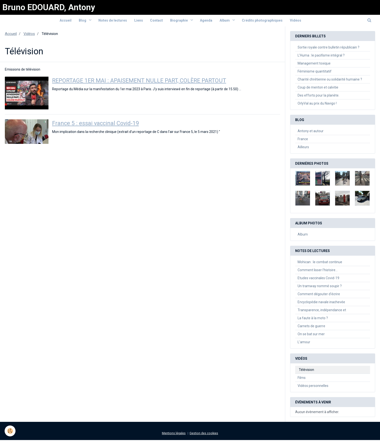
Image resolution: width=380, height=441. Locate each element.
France (303, 140)
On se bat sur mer (311, 335)
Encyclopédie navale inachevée (321, 303)
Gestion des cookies (204, 434)
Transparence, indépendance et (322, 311)
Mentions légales (174, 434)
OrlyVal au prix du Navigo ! (317, 104)
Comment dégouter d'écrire (319, 295)
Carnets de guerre (311, 327)
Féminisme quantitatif (315, 72)
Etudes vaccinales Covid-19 (318, 279)
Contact (156, 21)
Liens (138, 21)
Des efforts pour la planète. (318, 96)
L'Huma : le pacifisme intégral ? (321, 56)
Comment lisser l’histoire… (318, 271)
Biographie (179, 21)
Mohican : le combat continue (320, 263)
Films (302, 379)
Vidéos (296, 21)
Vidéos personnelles (313, 387)
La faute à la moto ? (313, 319)
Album (225, 21)
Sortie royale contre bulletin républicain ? (328, 48)
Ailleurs (303, 148)
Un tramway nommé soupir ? (320, 287)
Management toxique (314, 64)
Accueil (65, 21)
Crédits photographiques (262, 21)
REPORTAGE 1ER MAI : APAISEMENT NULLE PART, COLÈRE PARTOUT (141, 81)
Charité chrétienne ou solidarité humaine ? (330, 80)
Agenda (206, 21)
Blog (82, 21)
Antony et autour (311, 132)
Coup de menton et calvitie (318, 88)
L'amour (304, 343)
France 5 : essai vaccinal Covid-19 (96, 124)
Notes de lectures (112, 21)
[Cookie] (10, 430)
